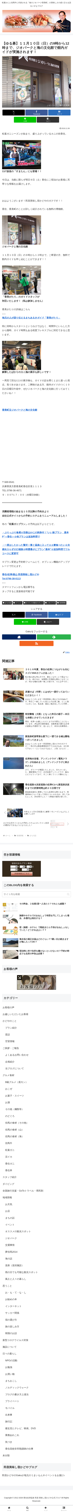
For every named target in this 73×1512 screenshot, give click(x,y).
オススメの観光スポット (33, 603)
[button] (48, 120)
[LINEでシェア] (25, 120)
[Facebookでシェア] (36, 112)
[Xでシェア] (13, 112)
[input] (36, 895)
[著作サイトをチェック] (19, 637)
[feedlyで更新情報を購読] (54, 637)
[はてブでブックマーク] (59, 112)
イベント (17, 603)
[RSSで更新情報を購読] (36, 643)
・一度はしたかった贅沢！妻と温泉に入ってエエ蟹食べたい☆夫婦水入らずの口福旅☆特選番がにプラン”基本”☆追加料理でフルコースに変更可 (36, 549)
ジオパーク (50, 603)
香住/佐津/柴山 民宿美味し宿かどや (20, 574)
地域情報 (61, 603)
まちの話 (7, 603)
